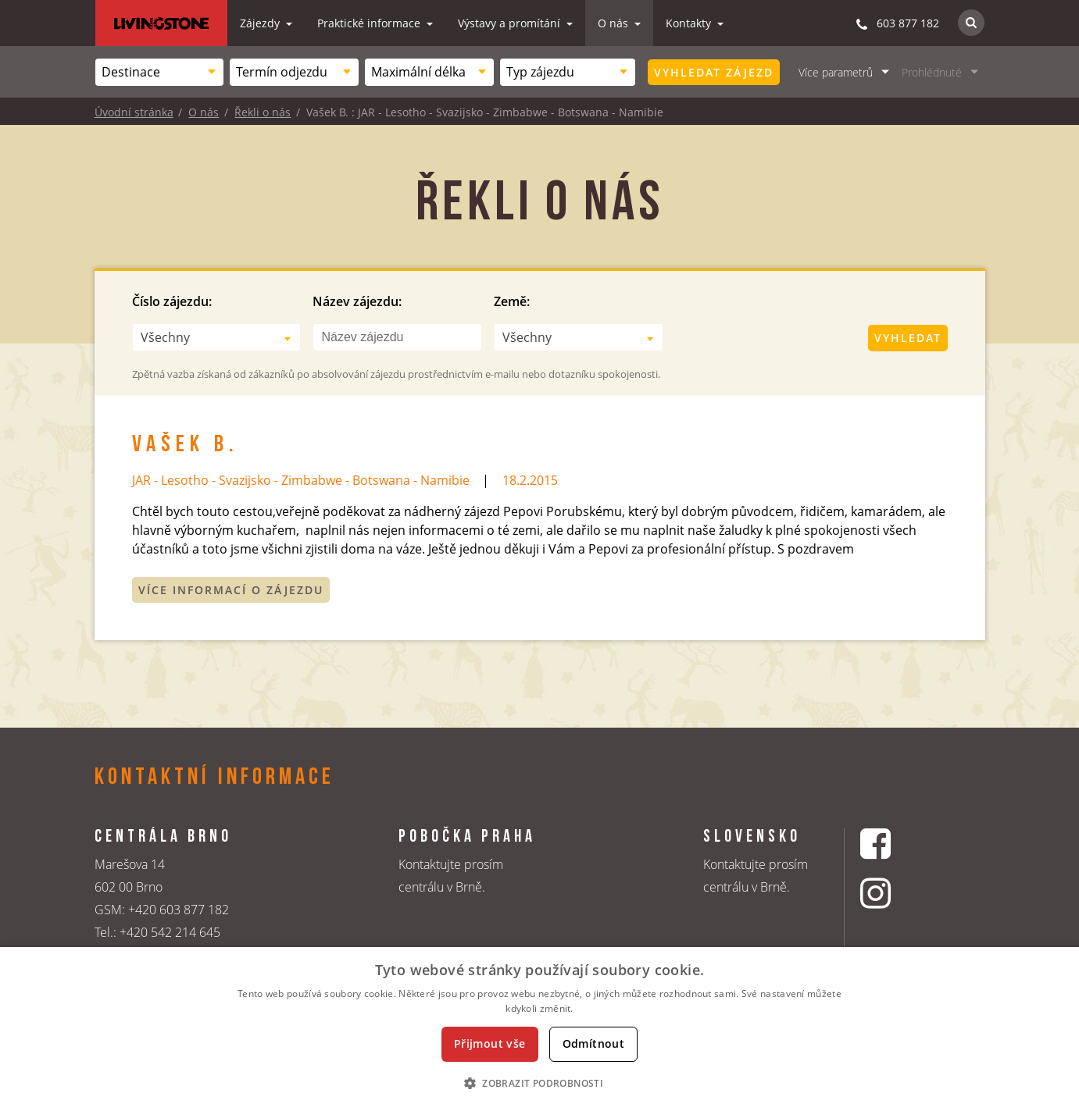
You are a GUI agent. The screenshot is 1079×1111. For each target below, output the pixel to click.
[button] (539, 1083)
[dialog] (539, 1029)
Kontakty (690, 23)
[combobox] (159, 72)
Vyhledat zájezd (714, 72)
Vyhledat (907, 337)
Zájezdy (261, 23)
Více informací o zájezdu (230, 589)
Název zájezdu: (357, 301)
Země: (512, 301)
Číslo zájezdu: (172, 301)
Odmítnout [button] (594, 1043)
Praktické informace (370, 23)
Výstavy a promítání (510, 23)
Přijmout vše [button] (490, 1043)
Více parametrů (836, 72)
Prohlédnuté (932, 72)
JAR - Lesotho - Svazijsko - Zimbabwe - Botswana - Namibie (301, 480)
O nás (614, 23)
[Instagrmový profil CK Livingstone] (895, 893)
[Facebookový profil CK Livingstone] (895, 843)
